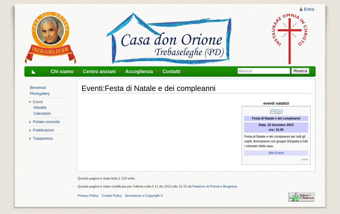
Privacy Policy (88, 195)
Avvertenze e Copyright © (144, 195)
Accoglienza (139, 71)
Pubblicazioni (43, 130)
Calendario (42, 113)
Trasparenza (43, 138)
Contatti (171, 71)
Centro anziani (99, 71)
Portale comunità (46, 122)
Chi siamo (62, 71)
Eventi (38, 102)
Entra (309, 9)
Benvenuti (38, 88)
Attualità (40, 108)
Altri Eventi (276, 153)
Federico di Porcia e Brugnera (215, 186)
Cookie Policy (112, 195)
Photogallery (40, 94)
